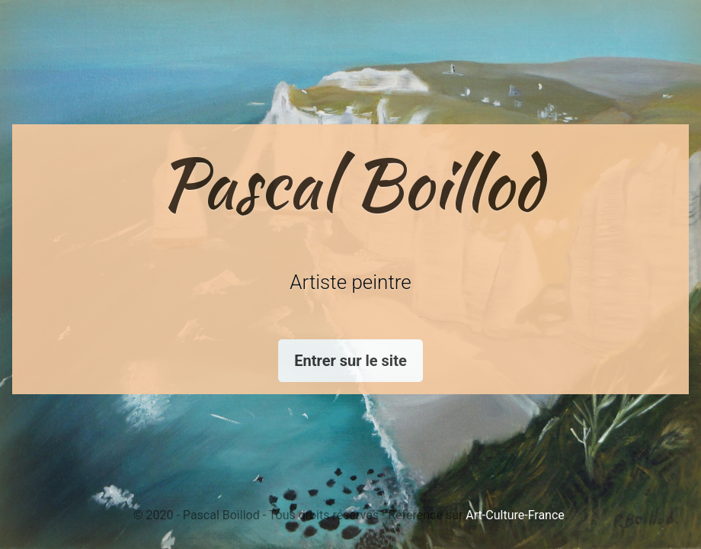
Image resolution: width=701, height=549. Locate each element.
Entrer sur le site (350, 361)
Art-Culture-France (515, 515)
